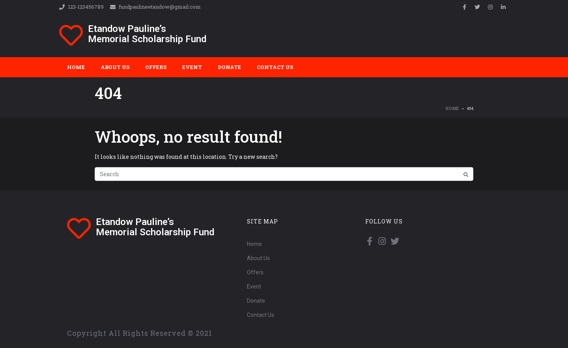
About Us (115, 67)
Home (76, 67)
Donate (229, 67)
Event (192, 67)
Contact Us (275, 67)
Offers (155, 67)
